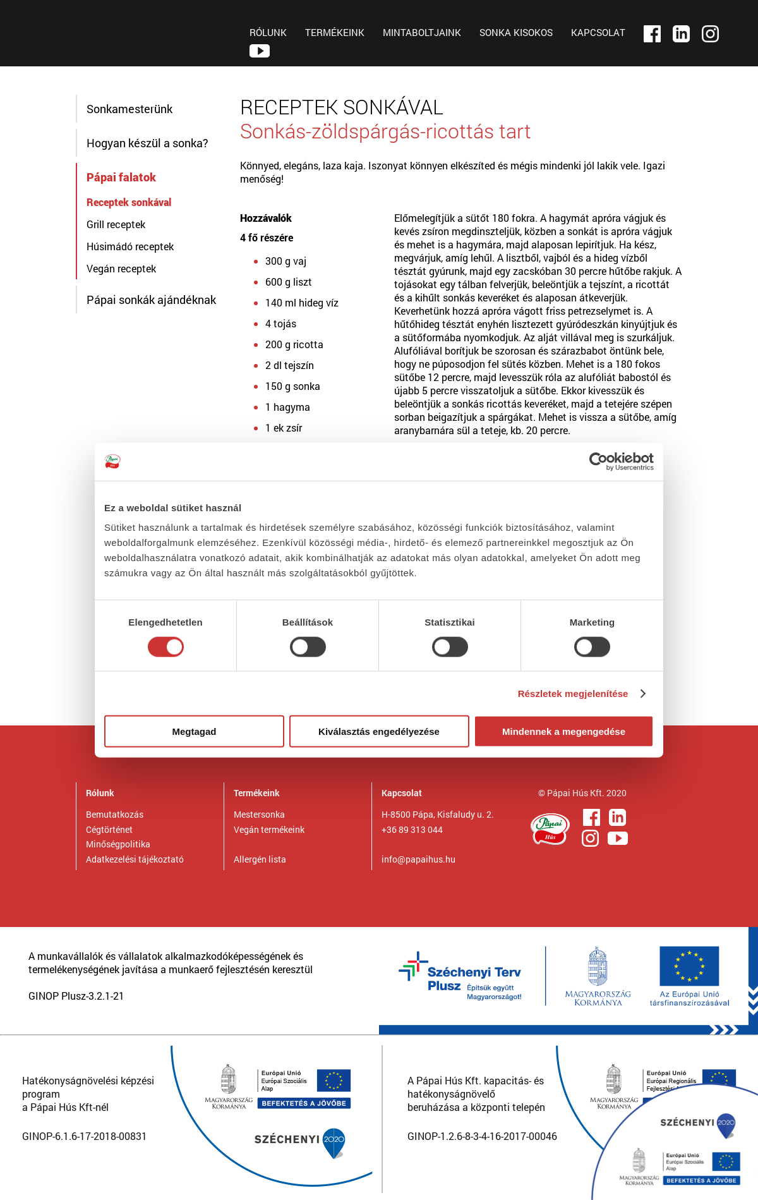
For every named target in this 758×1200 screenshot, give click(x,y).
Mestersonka (259, 814)
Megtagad (194, 731)
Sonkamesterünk (129, 108)
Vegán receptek (121, 268)
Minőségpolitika (118, 844)
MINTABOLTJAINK (422, 32)
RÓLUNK (268, 32)
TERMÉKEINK (334, 32)
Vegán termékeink (269, 829)
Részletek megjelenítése (573, 693)
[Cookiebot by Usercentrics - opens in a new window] (598, 461)
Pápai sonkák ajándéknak (151, 299)
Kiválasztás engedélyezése (379, 731)
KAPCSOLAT (598, 32)
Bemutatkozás (114, 814)
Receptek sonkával (129, 202)
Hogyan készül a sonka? (147, 142)
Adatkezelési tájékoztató (135, 859)
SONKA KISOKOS (516, 32)
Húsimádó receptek (130, 246)
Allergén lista (260, 859)
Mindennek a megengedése (563, 731)
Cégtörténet (109, 829)
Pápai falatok (121, 177)
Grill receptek (116, 224)
